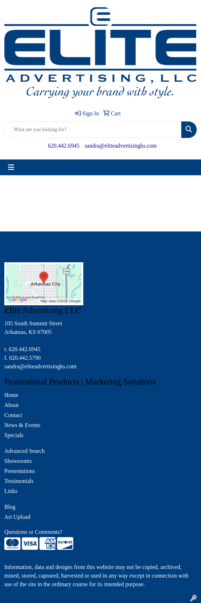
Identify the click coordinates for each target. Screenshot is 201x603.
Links (10, 491)
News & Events (22, 425)
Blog (9, 507)
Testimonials (19, 481)
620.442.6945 (64, 146)
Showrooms (18, 461)
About (11, 405)
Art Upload (17, 517)
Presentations (19, 471)
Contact (13, 415)
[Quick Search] (93, 129)
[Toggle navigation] (11, 167)
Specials (13, 435)
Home (11, 395)
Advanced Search (24, 451)
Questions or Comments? (33, 532)
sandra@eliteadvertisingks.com (121, 146)
